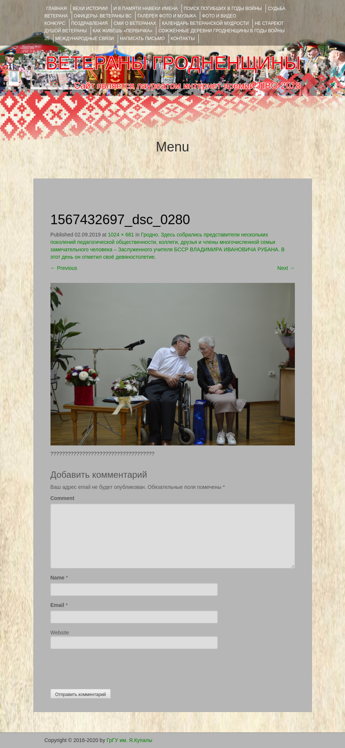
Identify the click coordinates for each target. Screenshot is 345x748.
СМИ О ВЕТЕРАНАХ (135, 23)
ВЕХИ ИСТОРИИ (90, 8)
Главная (56, 8)
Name (58, 578)
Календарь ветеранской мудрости (205, 23)
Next (286, 268)
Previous (64, 268)
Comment (63, 498)
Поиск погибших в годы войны (223, 8)
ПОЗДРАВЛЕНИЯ (89, 23)
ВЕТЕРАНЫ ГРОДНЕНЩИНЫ (172, 63)
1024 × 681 (121, 235)
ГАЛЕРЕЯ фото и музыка (166, 16)
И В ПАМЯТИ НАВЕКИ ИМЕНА (146, 8)
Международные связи (84, 38)
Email (57, 605)
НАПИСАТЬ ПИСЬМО (142, 38)
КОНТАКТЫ (183, 38)
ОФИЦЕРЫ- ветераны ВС (102, 16)
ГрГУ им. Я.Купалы (129, 740)
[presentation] (107, 667)
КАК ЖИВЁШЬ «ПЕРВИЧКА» (123, 30)
